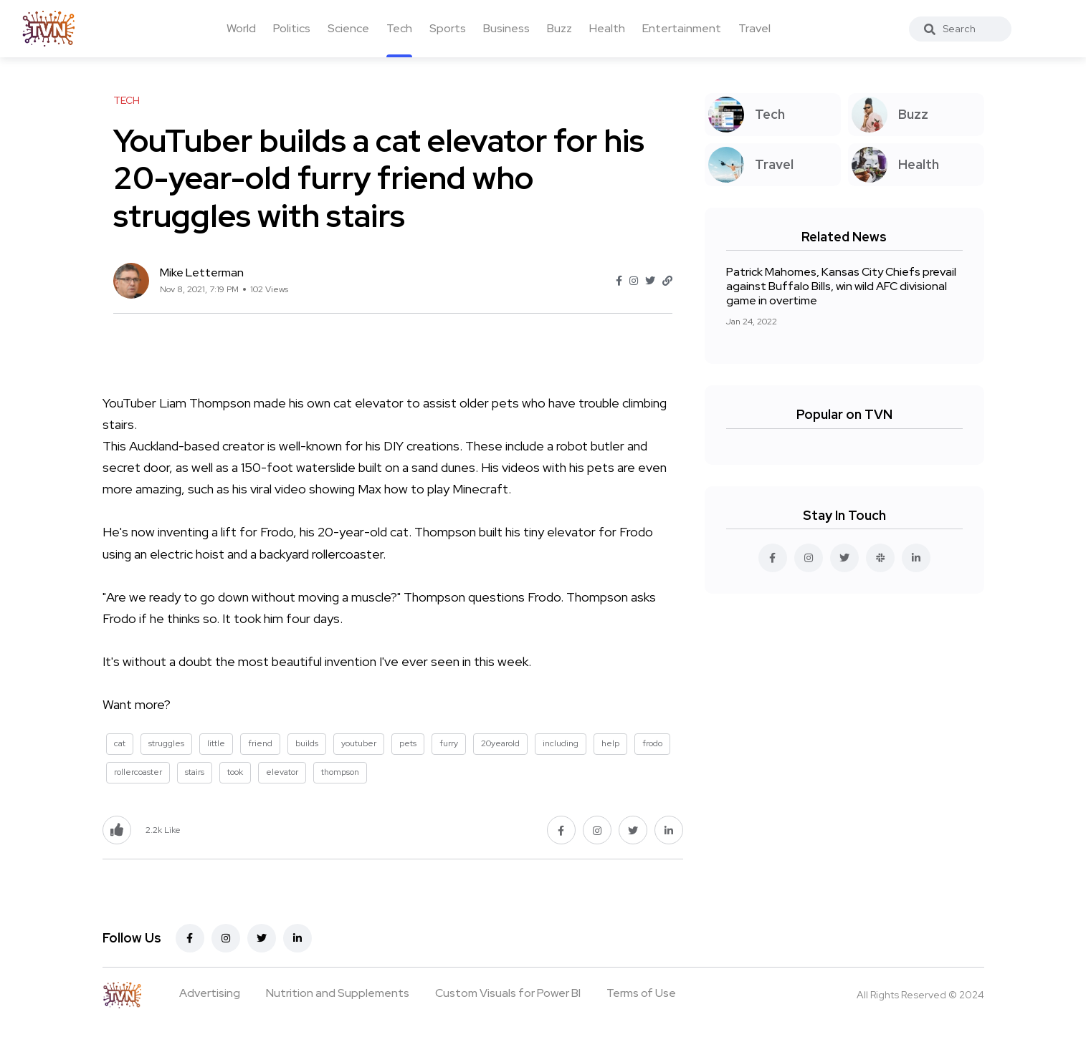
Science (348, 28)
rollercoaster (138, 772)
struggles (166, 743)
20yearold (500, 743)
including (560, 743)
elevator (282, 772)
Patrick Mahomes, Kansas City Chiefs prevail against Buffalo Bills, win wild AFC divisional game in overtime (841, 286)
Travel (754, 28)
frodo (652, 743)
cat (119, 743)
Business (506, 28)
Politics (291, 28)
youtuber (358, 743)
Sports (447, 28)
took (235, 772)
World (241, 28)
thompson (340, 772)
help (610, 743)
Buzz (559, 28)
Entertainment (681, 28)
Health (607, 28)
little (216, 743)
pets (407, 743)
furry (448, 743)
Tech (399, 28)
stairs (194, 772)
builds (306, 743)
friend (260, 743)
